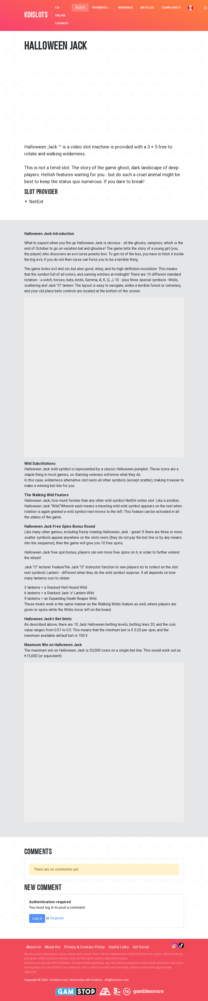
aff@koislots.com (117, 980)
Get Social (141, 947)
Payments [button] (101, 7)
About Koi (52, 947)
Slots (80, 7)
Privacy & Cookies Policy (84, 947)
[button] (192, 8)
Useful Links (119, 947)
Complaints (170, 7)
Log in (37, 918)
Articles (147, 7)
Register (57, 918)
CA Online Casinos (61, 15)
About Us (33, 947)
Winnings (125, 7)
